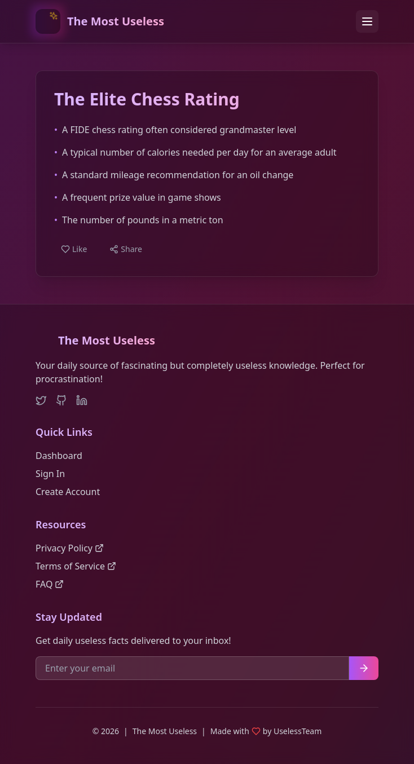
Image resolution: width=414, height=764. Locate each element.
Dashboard (59, 455)
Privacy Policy (70, 548)
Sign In (50, 473)
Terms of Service (76, 566)
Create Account (68, 491)
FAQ (50, 584)
